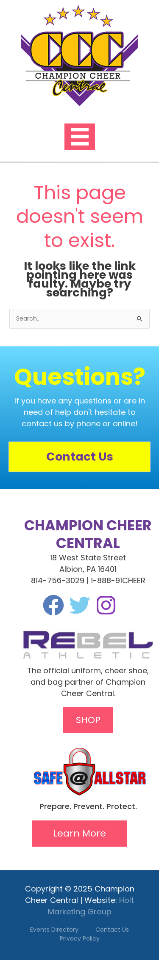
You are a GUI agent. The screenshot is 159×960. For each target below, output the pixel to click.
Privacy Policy (80, 938)
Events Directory (54, 929)
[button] (79, 833)
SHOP (88, 720)
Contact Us (112, 929)
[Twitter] (79, 605)
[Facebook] (53, 605)
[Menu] (79, 136)
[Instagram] (106, 605)
